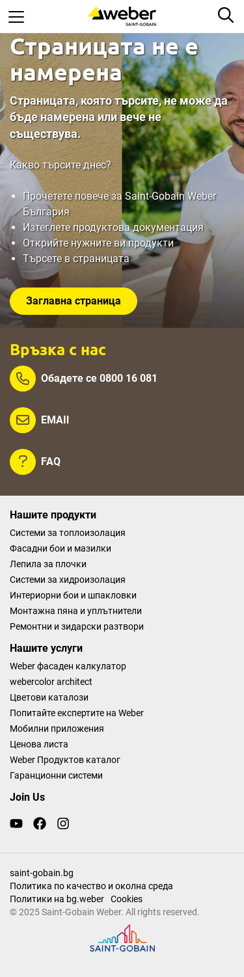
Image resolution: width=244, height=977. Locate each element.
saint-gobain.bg (42, 873)
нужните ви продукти (122, 243)
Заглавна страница (73, 301)
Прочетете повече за (74, 196)
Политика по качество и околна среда (91, 886)
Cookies (126, 899)
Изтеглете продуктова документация (113, 227)
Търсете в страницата (76, 258)
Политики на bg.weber (57, 899)
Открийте (47, 243)
